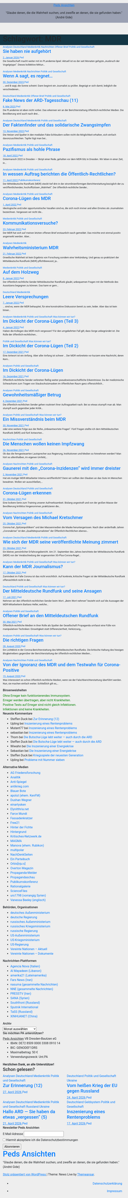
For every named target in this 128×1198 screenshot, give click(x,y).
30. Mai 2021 (10, 621)
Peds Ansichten (64, 5)
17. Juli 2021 (10, 597)
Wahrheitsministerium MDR (30, 247)
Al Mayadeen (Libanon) (25, 971)
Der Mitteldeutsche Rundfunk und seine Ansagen (52, 591)
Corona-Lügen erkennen (27, 493)
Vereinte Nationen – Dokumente (31, 953)
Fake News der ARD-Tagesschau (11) (40, 100)
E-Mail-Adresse (13, 1134)
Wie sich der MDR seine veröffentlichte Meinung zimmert (60, 542)
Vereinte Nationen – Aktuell (28, 949)
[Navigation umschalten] (119, 29)
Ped (21, 57)
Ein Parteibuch (20, 859)
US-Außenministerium (25, 935)
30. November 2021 (14, 425)
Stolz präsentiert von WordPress (25, 1174)
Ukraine (72, 1080)
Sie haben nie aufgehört (27, 51)
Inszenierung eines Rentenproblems (48, 723)
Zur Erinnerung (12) (46, 719)
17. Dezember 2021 (13, 352)
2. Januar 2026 (11, 57)
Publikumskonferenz (29, 180)
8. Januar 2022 (11, 278)
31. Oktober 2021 (12, 499)
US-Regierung (19, 944)
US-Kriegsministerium (25, 940)
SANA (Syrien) (19, 998)
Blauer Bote (18, 791)
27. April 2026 (12, 1092)
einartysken (18, 804)
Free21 (15, 823)
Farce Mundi (18, 813)
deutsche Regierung (23, 917)
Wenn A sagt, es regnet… (28, 76)
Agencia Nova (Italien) (25, 966)
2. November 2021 (13, 474)
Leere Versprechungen (25, 296)
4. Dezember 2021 (13, 401)
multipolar (17, 850)
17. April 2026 (76, 1123)
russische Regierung (24, 931)
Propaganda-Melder (23, 873)
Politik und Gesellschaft (81, 46)
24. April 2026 (76, 1097)
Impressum (114, 1191)
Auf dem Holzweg (21, 272)
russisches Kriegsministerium (30, 926)
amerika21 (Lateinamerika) (28, 975)
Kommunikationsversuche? (30, 223)
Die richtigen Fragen (23, 640)
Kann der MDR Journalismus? (33, 566)
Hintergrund (18, 832)
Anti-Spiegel (18, 782)
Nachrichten (48, 46)
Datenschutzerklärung (107, 1183)
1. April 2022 (10, 204)
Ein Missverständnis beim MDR (34, 419)
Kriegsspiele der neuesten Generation (58, 755)
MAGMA (16, 841)
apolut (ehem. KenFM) (25, 795)
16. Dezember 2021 (13, 376)
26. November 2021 (14, 450)
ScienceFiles (18, 891)
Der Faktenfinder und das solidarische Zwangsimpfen (57, 125)
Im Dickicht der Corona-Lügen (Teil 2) (40, 345)
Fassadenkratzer (21, 818)
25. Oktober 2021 (12, 523)
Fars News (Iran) (21, 980)
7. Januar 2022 (11, 302)
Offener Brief (62, 46)
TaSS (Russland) (21, 1012)
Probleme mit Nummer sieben (44, 760)
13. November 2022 (14, 131)
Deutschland (20, 46)
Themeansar (85, 1174)
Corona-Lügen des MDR (27, 198)
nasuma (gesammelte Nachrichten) (34, 984)
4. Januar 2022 (11, 327)
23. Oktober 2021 (12, 548)
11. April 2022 (10, 180)
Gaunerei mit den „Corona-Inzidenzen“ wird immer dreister (62, 468)
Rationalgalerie (20, 886)
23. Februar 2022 (12, 229)
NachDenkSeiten (21, 854)
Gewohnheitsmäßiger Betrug (32, 395)
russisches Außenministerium (30, 922)
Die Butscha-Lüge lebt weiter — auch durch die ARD (58, 737)
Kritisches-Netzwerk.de (25, 836)
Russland (32, 1106)
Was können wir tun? (64, 316)
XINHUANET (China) (23, 1016)
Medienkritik (34, 46)
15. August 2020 (12, 676)
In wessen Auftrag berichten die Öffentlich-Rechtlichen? (59, 174)
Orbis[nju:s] (18, 863)
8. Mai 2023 (9, 106)
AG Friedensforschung (25, 773)
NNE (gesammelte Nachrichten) (31, 989)
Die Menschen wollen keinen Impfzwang (43, 444)
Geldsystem (92, 1102)
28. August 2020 (12, 646)
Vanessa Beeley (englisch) (28, 900)
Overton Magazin (21, 868)
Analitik (15, 777)
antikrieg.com (19, 786)
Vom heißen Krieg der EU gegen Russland (92, 1088)
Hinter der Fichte (21, 827)
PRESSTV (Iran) (20, 993)
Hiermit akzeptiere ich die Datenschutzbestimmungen (40, 1140)
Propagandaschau (22, 877)
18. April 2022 (10, 155)
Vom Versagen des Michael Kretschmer (43, 517)
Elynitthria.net (19, 809)
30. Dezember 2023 (13, 82)
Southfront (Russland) (25, 1002)
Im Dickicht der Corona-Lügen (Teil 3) (40, 321)
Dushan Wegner (21, 800)
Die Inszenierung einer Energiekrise (50, 746)
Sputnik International (24, 1007)
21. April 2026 (12, 1123)
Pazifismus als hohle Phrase (31, 149)
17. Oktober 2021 (12, 572)
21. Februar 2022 (12, 253)
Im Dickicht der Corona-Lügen (33, 370)
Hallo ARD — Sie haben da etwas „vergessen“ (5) (29, 1114)
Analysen (8, 46)
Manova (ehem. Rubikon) (27, 845)
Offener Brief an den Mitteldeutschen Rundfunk (50, 615)
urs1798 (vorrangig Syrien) (28, 895)
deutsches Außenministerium (30, 913)
